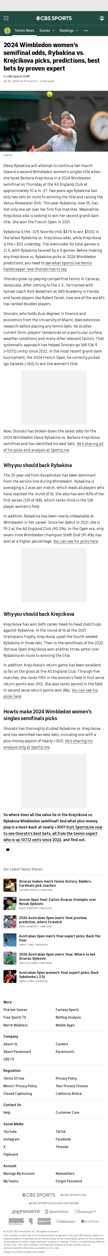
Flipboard (10, 1154)
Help (6, 1112)
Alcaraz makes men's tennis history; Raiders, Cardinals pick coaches (55, 883)
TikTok (61, 1132)
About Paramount (17, 1052)
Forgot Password (69, 1181)
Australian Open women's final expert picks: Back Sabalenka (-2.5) (59, 975)
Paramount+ (65, 1052)
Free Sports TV (14, 1017)
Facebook (63, 1139)
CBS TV (8, 1059)
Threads (62, 1147)
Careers (62, 1044)
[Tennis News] (24, 30)
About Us (10, 1044)
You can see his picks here (75, 541)
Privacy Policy (66, 1078)
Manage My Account (18, 1173)
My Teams (11, 1181)
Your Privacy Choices (72, 1086)
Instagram (11, 1139)
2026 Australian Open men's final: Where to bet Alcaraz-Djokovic (57, 956)
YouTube (10, 1132)
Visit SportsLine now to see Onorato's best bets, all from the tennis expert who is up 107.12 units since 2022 (52, 833)
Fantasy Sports (67, 1010)
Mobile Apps (65, 1025)
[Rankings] (69, 30)
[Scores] (47, 30)
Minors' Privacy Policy (20, 1086)
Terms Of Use (13, 1078)
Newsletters (65, 1173)
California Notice (69, 1094)
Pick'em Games (15, 1010)
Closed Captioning (17, 1094)
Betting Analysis (68, 1017)
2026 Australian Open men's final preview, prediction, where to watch (53, 920)
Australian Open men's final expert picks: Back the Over (59, 938)
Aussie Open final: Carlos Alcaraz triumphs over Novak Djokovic (57, 902)
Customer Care (67, 1112)
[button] (86, 30)
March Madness (15, 1025)
